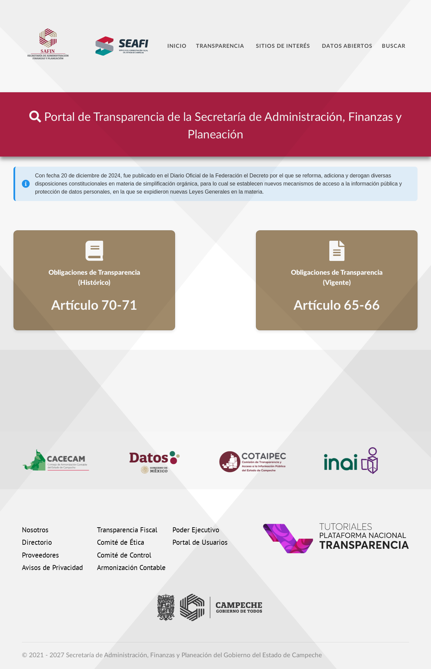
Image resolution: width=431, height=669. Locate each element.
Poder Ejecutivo (195, 530)
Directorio (37, 543)
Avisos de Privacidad (52, 568)
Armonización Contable (131, 568)
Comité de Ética (120, 543)
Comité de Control (124, 555)
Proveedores (40, 555)
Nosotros (35, 530)
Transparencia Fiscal (127, 530)
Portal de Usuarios (200, 543)
